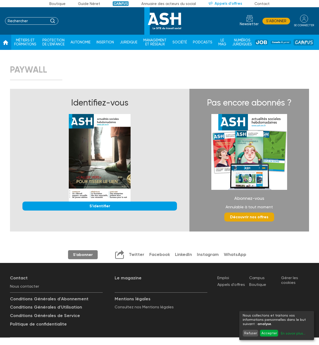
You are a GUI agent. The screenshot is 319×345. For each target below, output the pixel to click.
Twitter (136, 254)
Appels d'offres (228, 3)
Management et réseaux (154, 42)
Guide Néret (89, 3)
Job (261, 42)
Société (179, 42)
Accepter (269, 333)
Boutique (57, 3)
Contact (262, 3)
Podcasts (202, 42)
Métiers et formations (25, 42)
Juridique (128, 42)
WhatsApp (235, 254)
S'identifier (99, 206)
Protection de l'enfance (53, 42)
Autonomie (80, 42)
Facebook (159, 254)
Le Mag (222, 42)
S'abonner (276, 21)
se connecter (304, 25)
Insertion (105, 42)
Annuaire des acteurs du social (168, 3)
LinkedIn (183, 254)
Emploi (223, 277)
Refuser (250, 333)
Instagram (208, 254)
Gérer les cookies (289, 280)
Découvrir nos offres (249, 217)
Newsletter (249, 24)
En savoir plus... (293, 333)
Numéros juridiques (242, 42)
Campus (120, 3)
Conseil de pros (281, 42)
